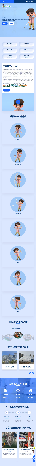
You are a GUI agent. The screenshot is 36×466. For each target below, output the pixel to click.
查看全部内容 (6, 90)
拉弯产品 (4, 23)
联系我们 (11, 23)
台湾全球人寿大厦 (26, 367)
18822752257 (4, 1)
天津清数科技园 (10, 367)
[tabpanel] (9, 445)
